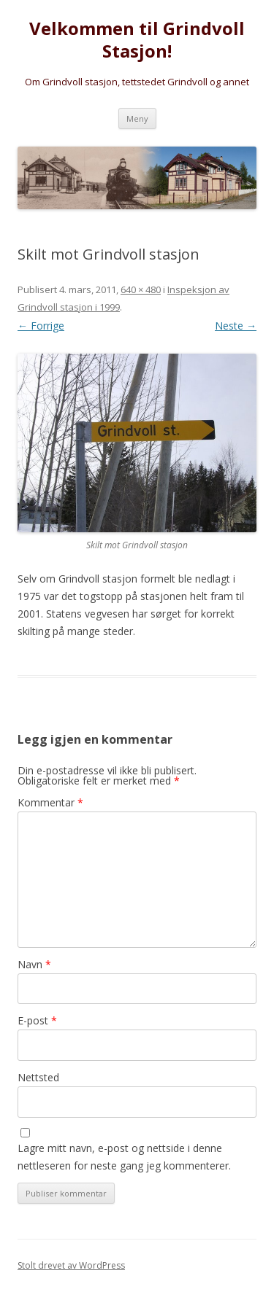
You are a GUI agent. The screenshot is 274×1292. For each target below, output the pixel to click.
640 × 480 (141, 289)
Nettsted (38, 1077)
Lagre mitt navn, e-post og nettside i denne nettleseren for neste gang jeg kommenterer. (124, 1156)
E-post (37, 1020)
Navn (34, 964)
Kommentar (50, 802)
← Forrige (41, 325)
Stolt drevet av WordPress (71, 1265)
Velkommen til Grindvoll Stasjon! (137, 40)
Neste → (235, 325)
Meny (137, 118)
